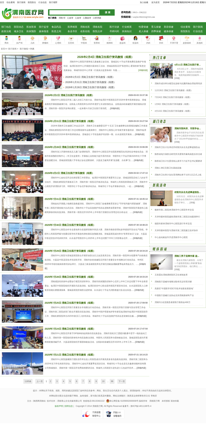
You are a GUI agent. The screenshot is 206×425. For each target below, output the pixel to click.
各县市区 (72, 31)
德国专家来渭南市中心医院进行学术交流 (173, 223)
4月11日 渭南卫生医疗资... (187, 64)
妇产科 (19, 43)
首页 (2, 2)
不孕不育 (174, 43)
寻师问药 (114, 31)
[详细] (177, 78)
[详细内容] (143, 70)
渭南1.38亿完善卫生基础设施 (168, 168)
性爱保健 (143, 27)
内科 (148, 43)
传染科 (135, 43)
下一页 (122, 381)
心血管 (70, 18)
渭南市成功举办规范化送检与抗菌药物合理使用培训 (178, 83)
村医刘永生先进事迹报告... (187, 192)
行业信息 (198, 31)
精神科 (110, 43)
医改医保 (31, 27)
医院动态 (19, 27)
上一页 (40, 381)
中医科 (84, 43)
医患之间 (56, 31)
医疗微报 (24, 49)
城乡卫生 (19, 31)
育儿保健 (156, 27)
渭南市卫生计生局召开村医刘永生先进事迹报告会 (177, 147)
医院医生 (185, 31)
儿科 (32, 43)
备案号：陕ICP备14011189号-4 (136, 406)
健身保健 (168, 31)
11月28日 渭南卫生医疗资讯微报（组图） (174, 90)
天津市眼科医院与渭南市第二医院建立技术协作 (176, 230)
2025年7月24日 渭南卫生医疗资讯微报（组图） (70, 328)
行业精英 (127, 27)
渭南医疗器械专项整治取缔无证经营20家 (173, 281)
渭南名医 (85, 27)
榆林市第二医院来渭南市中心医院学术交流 (174, 210)
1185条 (28, 381)
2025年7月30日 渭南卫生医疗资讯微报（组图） (70, 225)
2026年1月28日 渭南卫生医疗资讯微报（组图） (90, 87)
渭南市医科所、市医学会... (187, 128)
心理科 (58, 43)
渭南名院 (97, 27)
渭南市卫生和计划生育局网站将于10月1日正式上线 (178, 175)
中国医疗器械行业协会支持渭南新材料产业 (174, 295)
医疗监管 (44, 27)
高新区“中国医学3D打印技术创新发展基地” (174, 288)
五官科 (71, 43)
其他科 (200, 43)
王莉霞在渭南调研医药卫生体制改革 (171, 275)
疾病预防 (31, 31)
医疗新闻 (198, 27)
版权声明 (59, 406)
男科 (6, 43)
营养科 (97, 43)
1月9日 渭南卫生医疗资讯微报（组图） (173, 104)
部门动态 (6, 27)
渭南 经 (62, 18)
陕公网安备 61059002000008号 (122, 401)
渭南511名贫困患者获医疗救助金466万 (172, 302)
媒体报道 (44, 31)
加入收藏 (144, 2)
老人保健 (143, 31)
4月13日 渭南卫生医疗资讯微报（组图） (173, 111)
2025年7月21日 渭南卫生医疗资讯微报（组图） (70, 354)
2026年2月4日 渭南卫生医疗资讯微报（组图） (105, 57)
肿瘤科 (45, 43)
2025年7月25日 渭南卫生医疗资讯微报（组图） (70, 302)
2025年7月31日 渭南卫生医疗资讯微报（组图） (70, 199)
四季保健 (156, 31)
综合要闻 (185, 27)
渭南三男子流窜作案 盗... (186, 256)
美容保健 (168, 27)
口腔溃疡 (97, 18)
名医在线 (85, 31)
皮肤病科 (187, 43)
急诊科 (122, 43)
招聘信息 (69, 406)
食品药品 (56, 27)
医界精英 (72, 27)
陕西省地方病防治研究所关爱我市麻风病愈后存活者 (178, 154)
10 (103, 381)
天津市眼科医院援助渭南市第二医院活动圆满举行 (177, 217)
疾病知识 (127, 31)
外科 (161, 43)
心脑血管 (87, 18)
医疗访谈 (114, 27)
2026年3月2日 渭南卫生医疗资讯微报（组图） (69, 173)
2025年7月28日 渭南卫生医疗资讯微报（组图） (70, 276)
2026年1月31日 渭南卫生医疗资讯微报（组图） (90, 82)
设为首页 (155, 2)
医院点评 (97, 31)
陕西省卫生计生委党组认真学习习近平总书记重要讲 (178, 161)
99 (112, 381)
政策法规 (6, 31)
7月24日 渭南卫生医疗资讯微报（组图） (173, 97)
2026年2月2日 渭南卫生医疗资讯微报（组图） (90, 77)
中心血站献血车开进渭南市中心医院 (171, 237)
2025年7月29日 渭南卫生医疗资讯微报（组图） (70, 251)
